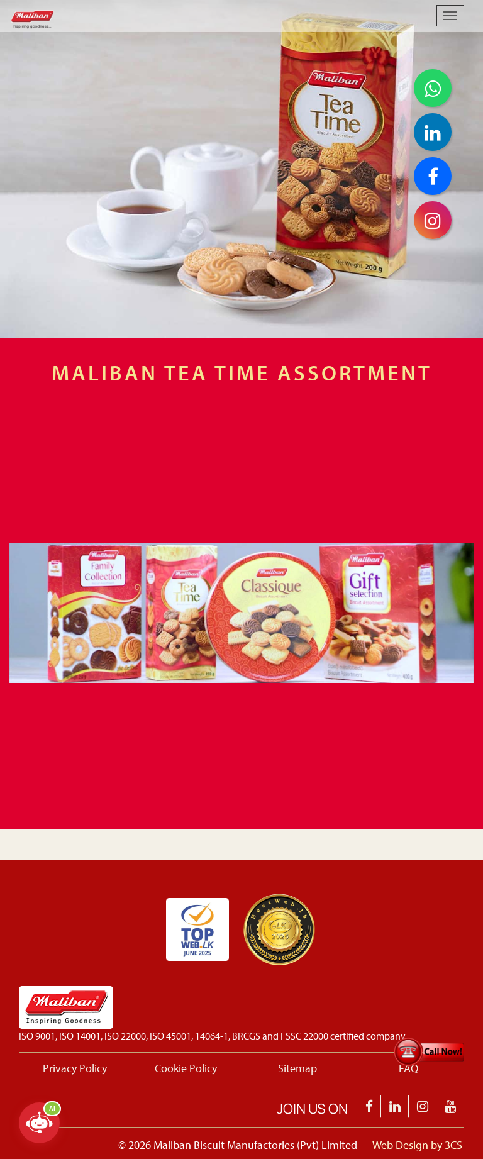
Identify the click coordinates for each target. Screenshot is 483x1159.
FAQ (408, 1068)
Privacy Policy (75, 1068)
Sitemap (297, 1068)
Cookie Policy (186, 1068)
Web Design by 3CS (417, 1145)
